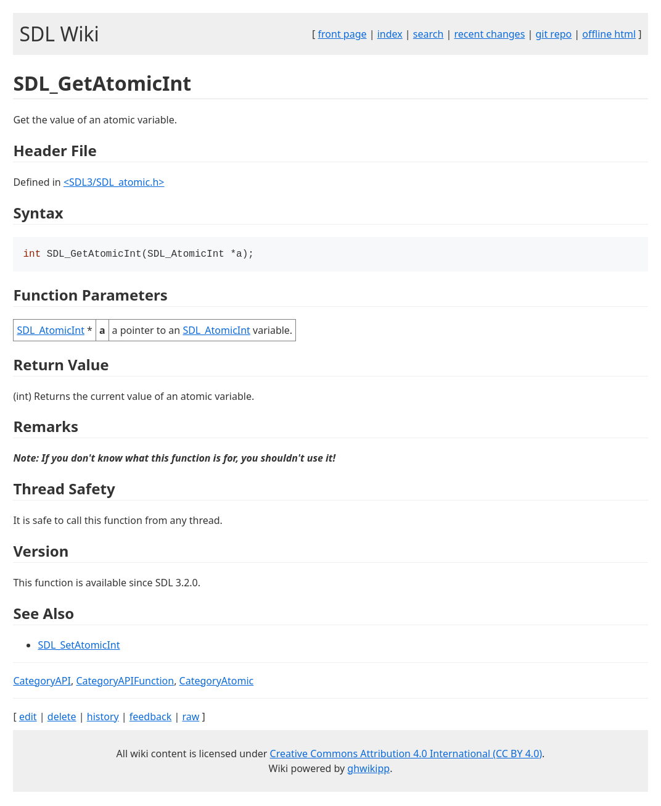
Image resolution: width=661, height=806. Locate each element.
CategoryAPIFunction (125, 682)
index (390, 34)
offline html (609, 34)
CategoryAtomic (216, 682)
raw (190, 718)
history (103, 718)
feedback (150, 718)
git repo (553, 34)
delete (61, 718)
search (428, 34)
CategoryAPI (42, 682)
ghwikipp (368, 769)
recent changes (489, 34)
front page (342, 34)
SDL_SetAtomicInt (79, 646)
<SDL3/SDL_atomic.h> (114, 182)
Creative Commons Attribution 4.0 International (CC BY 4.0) (406, 755)
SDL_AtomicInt (50, 331)
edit (28, 718)
